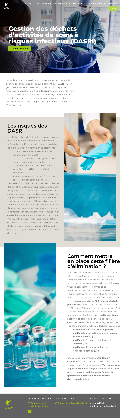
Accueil (27, 3)
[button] (42, 3)
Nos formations (97, 3)
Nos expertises (62, 3)
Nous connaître (43, 3)
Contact (113, 8)
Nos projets (79, 3)
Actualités (112, 3)
